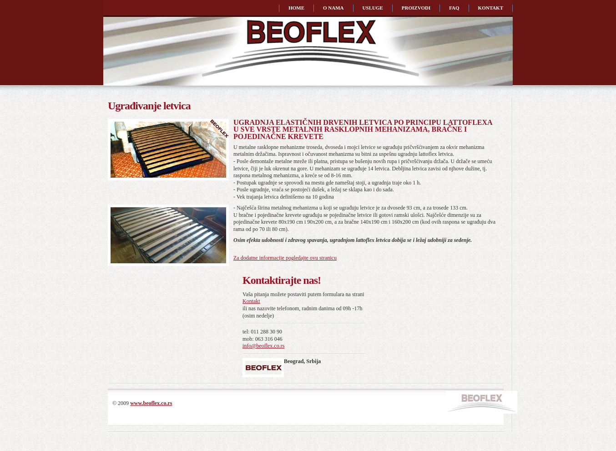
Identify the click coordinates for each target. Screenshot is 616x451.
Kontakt (251, 301)
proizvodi (416, 7)
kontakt (490, 7)
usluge (373, 7)
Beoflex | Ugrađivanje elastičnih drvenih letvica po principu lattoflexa (155, 47)
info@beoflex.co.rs (263, 346)
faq (454, 7)
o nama (333, 7)
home (296, 7)
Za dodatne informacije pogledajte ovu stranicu (285, 258)
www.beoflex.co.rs (151, 403)
